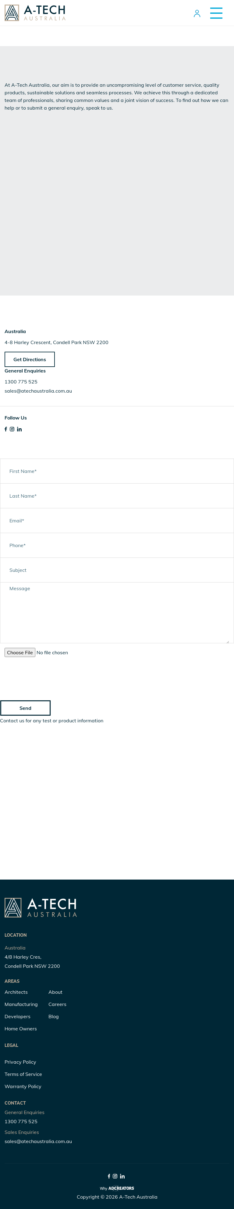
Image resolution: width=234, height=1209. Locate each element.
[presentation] (46, 673)
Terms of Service (23, 1074)
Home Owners (21, 1029)
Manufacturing (21, 1004)
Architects (16, 992)
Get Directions (29, 359)
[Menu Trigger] (214, 13)
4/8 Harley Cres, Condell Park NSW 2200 (32, 961)
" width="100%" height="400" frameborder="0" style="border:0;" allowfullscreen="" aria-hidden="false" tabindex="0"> (117, 798)
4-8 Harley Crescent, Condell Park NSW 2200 (56, 342)
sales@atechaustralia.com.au (38, 391)
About (55, 992)
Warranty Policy (23, 1086)
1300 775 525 (21, 382)
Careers (57, 1004)
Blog (53, 1016)
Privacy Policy (20, 1062)
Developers (17, 1016)
